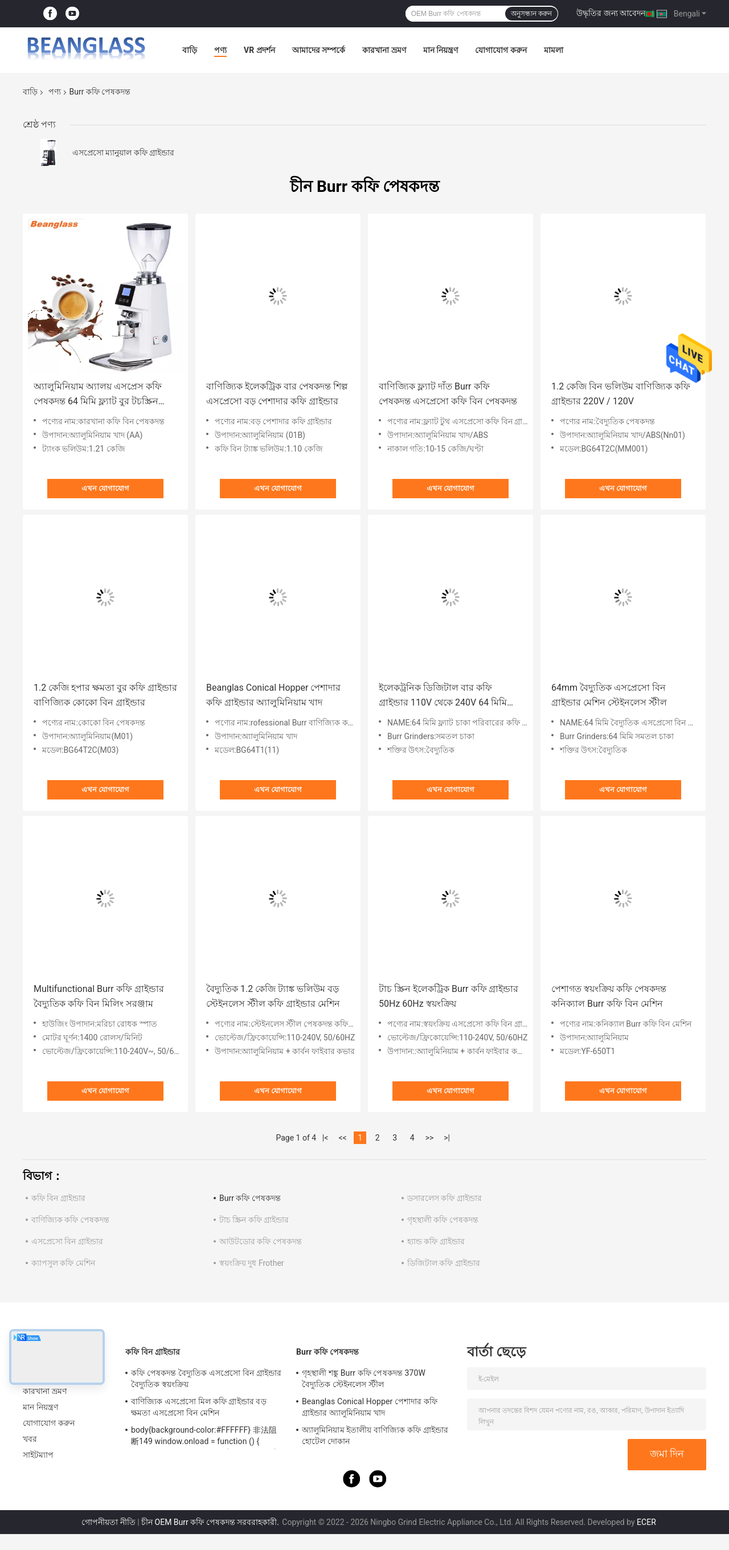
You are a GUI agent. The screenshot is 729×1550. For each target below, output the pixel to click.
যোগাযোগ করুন (500, 50)
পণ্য (220, 50)
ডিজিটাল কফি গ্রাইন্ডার (443, 1263)
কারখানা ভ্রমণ (384, 50)
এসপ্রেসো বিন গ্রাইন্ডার (67, 1241)
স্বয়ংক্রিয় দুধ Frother (251, 1263)
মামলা (553, 50)
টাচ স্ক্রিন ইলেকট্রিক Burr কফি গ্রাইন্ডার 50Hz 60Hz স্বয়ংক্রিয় (448, 996)
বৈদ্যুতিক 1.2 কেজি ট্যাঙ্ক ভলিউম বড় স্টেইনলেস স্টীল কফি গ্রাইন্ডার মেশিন (273, 996)
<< (343, 1137)
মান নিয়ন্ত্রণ (440, 50)
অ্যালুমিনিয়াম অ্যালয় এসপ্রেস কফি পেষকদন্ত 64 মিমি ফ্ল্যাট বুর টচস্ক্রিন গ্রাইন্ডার (98, 395)
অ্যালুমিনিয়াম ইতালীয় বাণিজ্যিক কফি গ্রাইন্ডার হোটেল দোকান (375, 1435)
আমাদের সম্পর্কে (318, 50)
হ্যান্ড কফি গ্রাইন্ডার (436, 1241)
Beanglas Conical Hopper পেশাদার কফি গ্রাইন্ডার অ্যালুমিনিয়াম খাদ (273, 695)
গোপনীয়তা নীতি (108, 1522)
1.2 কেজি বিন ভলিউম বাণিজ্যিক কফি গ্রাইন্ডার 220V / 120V (620, 394)
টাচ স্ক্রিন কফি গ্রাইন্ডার (254, 1219)
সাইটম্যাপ (38, 1454)
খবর (30, 1439)
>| (447, 1137)
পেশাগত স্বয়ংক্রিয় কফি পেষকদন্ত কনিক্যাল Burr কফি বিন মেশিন (608, 996)
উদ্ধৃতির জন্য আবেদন (610, 13)
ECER (646, 1522)
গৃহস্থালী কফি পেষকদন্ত (442, 1219)
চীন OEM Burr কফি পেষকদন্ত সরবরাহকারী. (211, 1522)
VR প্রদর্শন (259, 50)
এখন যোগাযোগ (105, 488)
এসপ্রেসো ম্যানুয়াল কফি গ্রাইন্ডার (123, 152)
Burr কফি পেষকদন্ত (250, 1198)
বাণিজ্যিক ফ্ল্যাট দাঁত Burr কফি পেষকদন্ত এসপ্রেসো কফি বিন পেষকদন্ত (448, 394)
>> (429, 1137)
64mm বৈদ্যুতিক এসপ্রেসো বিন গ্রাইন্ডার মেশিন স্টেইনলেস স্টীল (609, 695)
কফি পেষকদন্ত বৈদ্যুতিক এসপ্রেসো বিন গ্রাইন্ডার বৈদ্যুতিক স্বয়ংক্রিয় (206, 1378)
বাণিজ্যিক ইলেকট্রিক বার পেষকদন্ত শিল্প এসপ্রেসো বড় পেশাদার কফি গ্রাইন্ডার (276, 394)
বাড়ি (189, 50)
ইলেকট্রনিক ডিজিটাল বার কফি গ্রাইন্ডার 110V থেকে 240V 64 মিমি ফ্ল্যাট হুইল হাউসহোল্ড (443, 696)
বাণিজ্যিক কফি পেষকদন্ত (70, 1219)
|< (325, 1137)
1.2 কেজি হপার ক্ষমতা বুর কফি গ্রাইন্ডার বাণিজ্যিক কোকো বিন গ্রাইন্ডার (105, 695)
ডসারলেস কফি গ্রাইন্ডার (444, 1198)
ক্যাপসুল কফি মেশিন (63, 1263)
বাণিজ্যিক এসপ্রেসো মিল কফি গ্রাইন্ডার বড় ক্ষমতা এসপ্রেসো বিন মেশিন (199, 1407)
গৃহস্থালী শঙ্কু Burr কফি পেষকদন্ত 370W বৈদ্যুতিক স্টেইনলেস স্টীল (363, 1378)
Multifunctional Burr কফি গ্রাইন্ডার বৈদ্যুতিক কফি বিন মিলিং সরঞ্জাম (99, 996)
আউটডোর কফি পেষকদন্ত (260, 1241)
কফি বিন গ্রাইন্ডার (58, 1198)
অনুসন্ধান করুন (531, 14)
